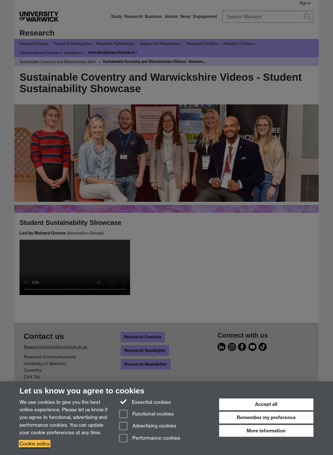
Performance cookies (149, 438)
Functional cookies (146, 414)
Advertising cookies (147, 426)
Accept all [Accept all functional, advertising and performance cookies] (266, 404)
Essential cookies (145, 401)
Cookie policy (35, 444)
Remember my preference (266, 417)
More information (266, 431)
